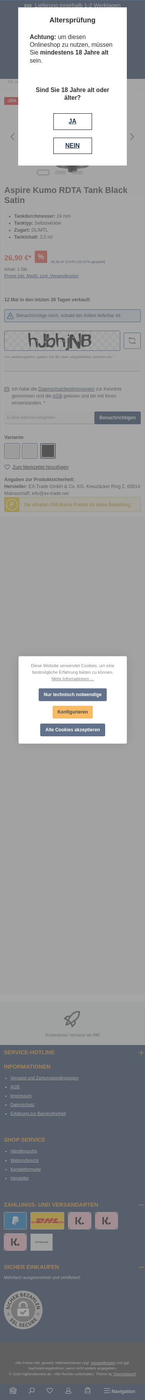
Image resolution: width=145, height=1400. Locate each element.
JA (73, 121)
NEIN (72, 145)
